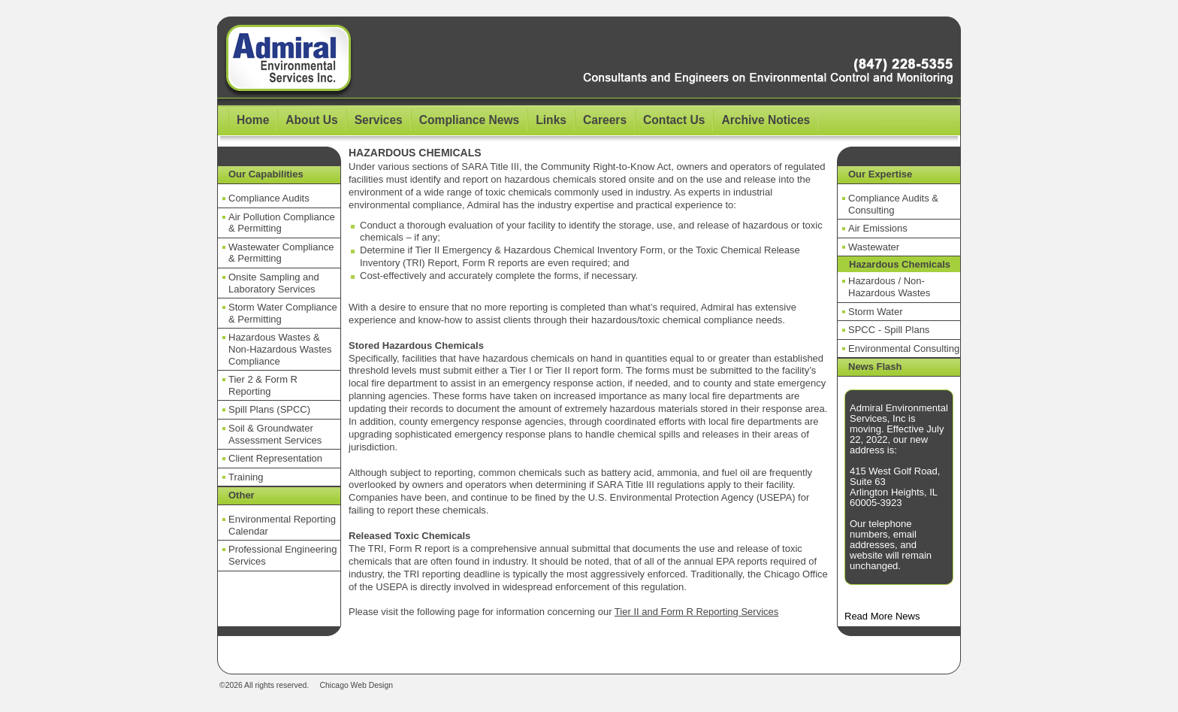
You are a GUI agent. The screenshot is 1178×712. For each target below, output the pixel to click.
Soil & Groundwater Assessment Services (275, 434)
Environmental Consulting (903, 348)
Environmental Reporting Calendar (282, 525)
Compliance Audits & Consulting (893, 204)
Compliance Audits (269, 198)
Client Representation (275, 458)
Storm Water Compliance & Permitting (282, 313)
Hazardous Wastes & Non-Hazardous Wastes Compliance (280, 349)
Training (245, 477)
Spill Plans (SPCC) (269, 409)
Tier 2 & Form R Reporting (263, 385)
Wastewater (873, 247)
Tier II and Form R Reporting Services (696, 611)
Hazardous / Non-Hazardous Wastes (889, 286)
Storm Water (875, 311)
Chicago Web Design (356, 685)
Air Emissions (878, 228)
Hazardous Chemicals (899, 264)
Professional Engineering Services (282, 555)
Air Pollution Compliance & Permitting (281, 223)
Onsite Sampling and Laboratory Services (273, 283)
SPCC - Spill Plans (888, 329)
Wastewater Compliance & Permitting (281, 253)
